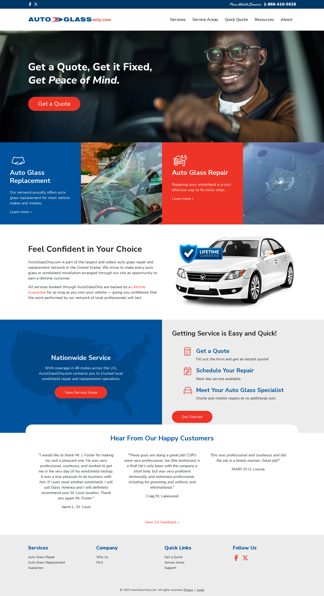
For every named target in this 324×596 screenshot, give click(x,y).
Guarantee (35, 568)
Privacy (188, 590)
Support (170, 568)
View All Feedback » (162, 522)
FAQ (99, 562)
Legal (200, 590)
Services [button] (178, 19)
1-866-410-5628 (280, 4)
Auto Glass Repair (41, 557)
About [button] (287, 19)
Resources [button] (264, 19)
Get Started (192, 416)
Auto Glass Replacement (46, 562)
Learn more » (21, 211)
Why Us (102, 557)
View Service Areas (81, 392)
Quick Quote (236, 19)
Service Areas (205, 19)
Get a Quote (54, 104)
